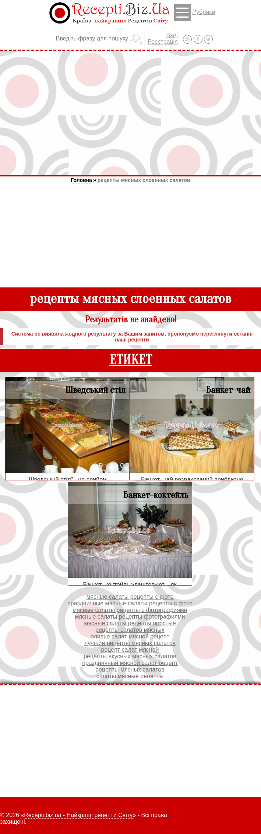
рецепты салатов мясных (129, 630)
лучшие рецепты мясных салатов (130, 643)
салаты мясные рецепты (130, 676)
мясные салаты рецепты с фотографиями (130, 610)
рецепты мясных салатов (129, 669)
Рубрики (194, 12)
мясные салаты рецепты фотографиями (130, 616)
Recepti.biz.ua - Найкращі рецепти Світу (78, 815)
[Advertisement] (130, 112)
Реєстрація (163, 42)
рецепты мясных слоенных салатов (144, 180)
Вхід (171, 35)
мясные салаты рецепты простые (130, 623)
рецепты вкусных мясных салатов (130, 656)
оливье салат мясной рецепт (130, 636)
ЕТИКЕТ (130, 360)
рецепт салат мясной (130, 650)
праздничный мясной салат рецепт (129, 663)
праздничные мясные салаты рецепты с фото (130, 603)
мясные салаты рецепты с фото (129, 597)
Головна (81, 180)
